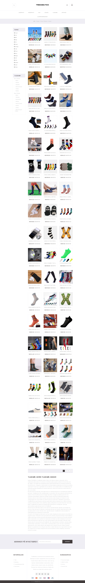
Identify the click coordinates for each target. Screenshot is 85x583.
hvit (16, 35)
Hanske (17, 82)
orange (16, 46)
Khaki (16, 67)
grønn (16, 44)
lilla (16, 48)
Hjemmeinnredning (42, 16)
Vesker (46, 12)
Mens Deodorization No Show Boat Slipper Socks (72, 395)
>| (70, 470)
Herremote (31, 12)
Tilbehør (55, 12)
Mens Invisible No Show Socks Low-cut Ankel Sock (72, 439)
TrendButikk (37, 581)
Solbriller (18, 84)
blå (16, 37)
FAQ (15, 560)
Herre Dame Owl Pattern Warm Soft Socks (39, 329)
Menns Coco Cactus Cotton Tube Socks (38, 395)
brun (16, 53)
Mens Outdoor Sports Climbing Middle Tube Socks (56, 108)
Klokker (17, 90)
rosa (16, 51)
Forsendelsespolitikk (19, 564)
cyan (16, 64)
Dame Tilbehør (17, 93)
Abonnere (67, 541)
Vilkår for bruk (64, 562)
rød (16, 39)
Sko (39, 12)
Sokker (49, 21)
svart (16, 32)
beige (16, 55)
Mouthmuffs (18, 99)
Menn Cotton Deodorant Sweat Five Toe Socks (40, 218)
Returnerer (16, 566)
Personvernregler (65, 560)
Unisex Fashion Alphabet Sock (36, 174)
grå (16, 58)
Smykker (64, 12)
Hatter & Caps (19, 86)
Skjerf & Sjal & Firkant (18, 110)
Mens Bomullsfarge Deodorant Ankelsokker (55, 86)
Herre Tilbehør (44, 21)
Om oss (63, 564)
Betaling (16, 562)
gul (16, 42)
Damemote (21, 12)
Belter (17, 80)
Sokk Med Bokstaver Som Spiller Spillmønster (55, 218)
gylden (16, 62)
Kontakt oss (64, 566)
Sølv (16, 60)
